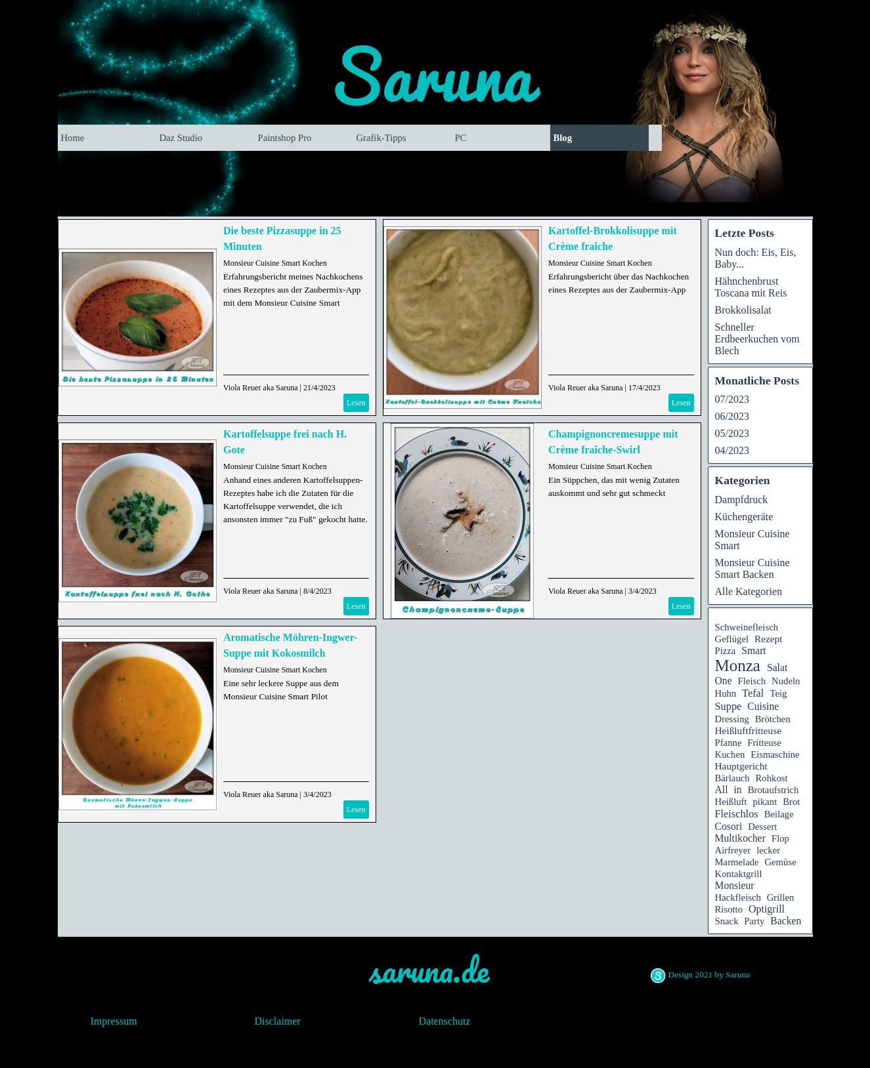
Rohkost (772, 778)
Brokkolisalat (743, 310)
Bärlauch (732, 778)
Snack (727, 921)
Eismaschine (774, 754)
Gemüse (780, 862)
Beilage (779, 814)
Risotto (729, 909)
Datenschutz (445, 1021)
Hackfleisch (738, 897)
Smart (753, 650)
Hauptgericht (741, 765)
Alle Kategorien (749, 591)
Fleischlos (736, 814)
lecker (768, 850)
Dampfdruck (741, 499)
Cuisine (763, 706)
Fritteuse (764, 742)
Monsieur (734, 885)
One (723, 680)
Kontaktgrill (738, 874)
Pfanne (728, 742)
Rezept (768, 638)
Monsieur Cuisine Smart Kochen (275, 263)
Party (754, 921)
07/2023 (732, 399)
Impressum (114, 1021)
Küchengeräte (744, 516)
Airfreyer (733, 850)
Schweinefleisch (747, 627)
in (738, 789)
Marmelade (737, 862)
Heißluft (731, 801)
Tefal (753, 693)
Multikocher (740, 838)
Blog (563, 138)
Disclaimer (278, 1021)
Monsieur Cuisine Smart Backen (752, 568)
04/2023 (732, 450)
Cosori (729, 826)
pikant (764, 801)
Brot (791, 801)
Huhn (726, 693)
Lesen (356, 402)
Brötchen (773, 719)
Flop (780, 838)
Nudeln (786, 681)
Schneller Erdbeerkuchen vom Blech (757, 338)
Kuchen (730, 754)
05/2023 (732, 433)
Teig (778, 693)
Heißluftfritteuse (748, 730)
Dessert (762, 826)
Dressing (732, 719)
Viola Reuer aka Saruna (260, 387)
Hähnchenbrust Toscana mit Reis (751, 287)
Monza (737, 665)
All (721, 789)
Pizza (725, 651)
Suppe (728, 706)
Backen (785, 920)
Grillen (780, 897)
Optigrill (767, 908)
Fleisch (752, 681)
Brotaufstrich (773, 790)
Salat (777, 667)
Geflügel (732, 639)
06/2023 (732, 416)
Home (73, 138)
